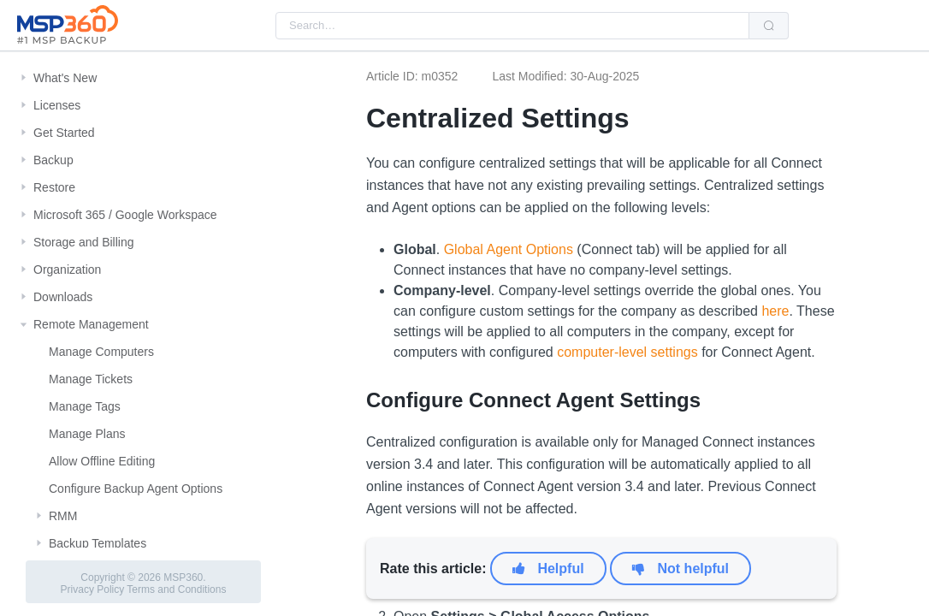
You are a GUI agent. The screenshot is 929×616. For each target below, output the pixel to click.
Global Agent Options (508, 249)
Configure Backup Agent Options (135, 488)
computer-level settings (627, 352)
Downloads (62, 297)
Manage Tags (85, 406)
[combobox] (512, 25)
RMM (63, 516)
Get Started (64, 132)
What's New (65, 78)
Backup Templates (97, 543)
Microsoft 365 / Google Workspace (125, 215)
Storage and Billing (83, 242)
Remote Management (91, 324)
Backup (53, 160)
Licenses (56, 105)
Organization (67, 269)
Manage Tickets (91, 379)
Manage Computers (101, 351)
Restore (54, 187)
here (775, 311)
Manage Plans (87, 434)
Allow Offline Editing (102, 461)
